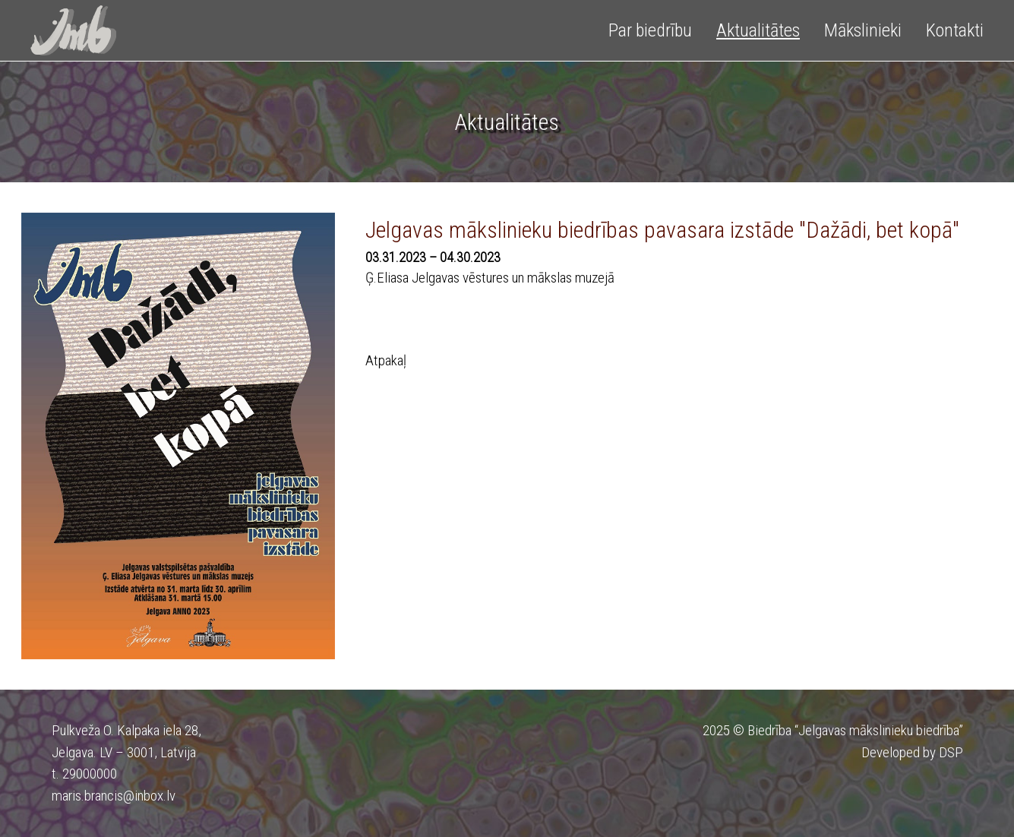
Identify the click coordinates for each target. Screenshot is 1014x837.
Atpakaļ (385, 360)
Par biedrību (650, 30)
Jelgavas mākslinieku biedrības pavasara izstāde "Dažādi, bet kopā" (662, 229)
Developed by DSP (912, 752)
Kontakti (955, 30)
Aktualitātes (758, 30)
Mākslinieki (863, 30)
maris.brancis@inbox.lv (113, 795)
